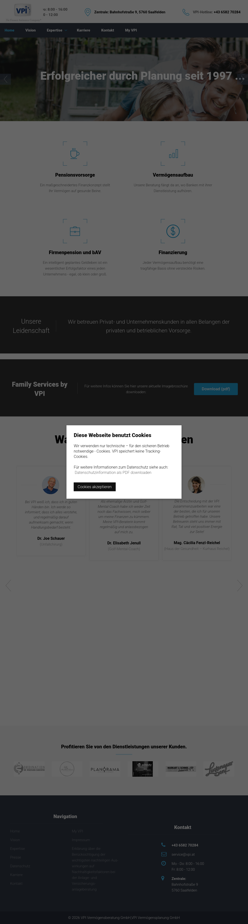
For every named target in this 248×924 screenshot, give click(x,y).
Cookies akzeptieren (95, 487)
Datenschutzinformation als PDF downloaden (113, 472)
